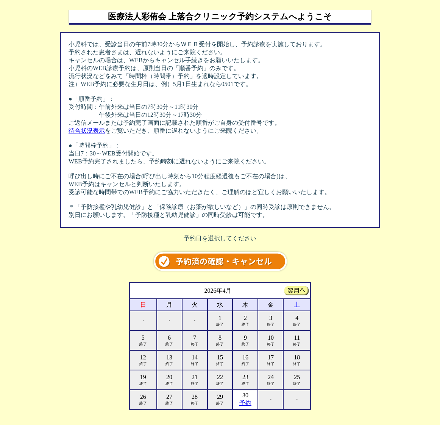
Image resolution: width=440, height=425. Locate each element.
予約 (245, 403)
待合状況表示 (87, 130)
